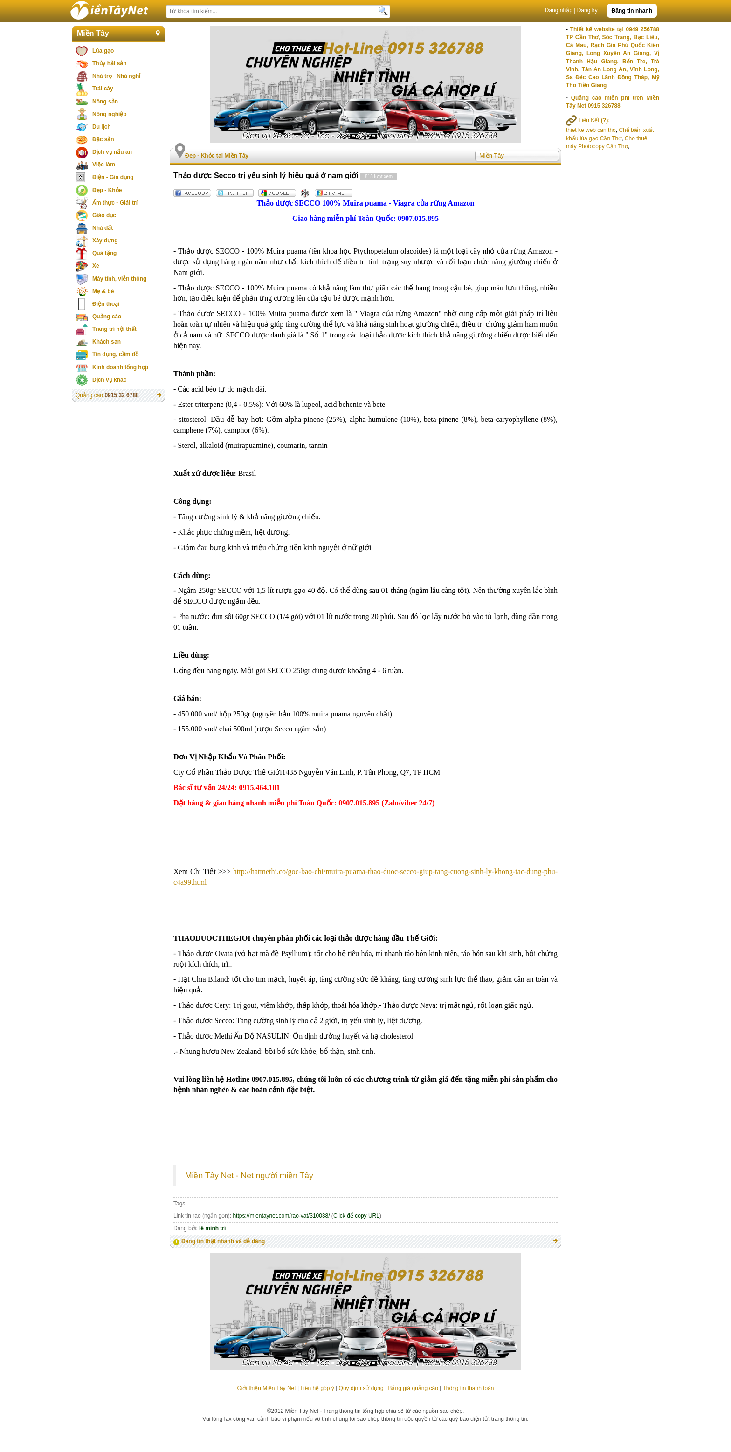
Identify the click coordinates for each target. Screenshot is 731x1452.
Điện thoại (106, 304)
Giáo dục (104, 215)
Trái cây (102, 88)
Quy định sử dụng (361, 1388)
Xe (95, 265)
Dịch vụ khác (109, 380)
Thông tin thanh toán (468, 1388)
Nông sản (105, 101)
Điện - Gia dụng (113, 177)
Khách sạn (106, 341)
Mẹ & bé (103, 291)
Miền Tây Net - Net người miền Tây (249, 1175)
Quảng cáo (106, 316)
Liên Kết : (588, 120)
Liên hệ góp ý (317, 1388)
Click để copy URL (356, 1215)
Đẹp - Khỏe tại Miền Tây (216, 155)
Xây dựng (105, 240)
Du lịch (101, 127)
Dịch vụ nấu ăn (112, 152)
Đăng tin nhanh (632, 10)
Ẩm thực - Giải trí (115, 203)
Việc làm (103, 164)
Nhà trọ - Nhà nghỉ (116, 76)
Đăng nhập (558, 10)
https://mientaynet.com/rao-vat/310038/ (281, 1215)
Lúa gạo (103, 51)
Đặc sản (103, 139)
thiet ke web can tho (591, 130)
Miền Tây (93, 33)
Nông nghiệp (109, 114)
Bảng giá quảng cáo (413, 1388)
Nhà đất (102, 228)
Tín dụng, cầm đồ (115, 354)
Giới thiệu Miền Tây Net (266, 1388)
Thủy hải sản (109, 63)
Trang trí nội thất (114, 329)
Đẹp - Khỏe (107, 190)
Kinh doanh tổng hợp (120, 367)
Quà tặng (104, 253)
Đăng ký (587, 10)
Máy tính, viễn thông (119, 278)
